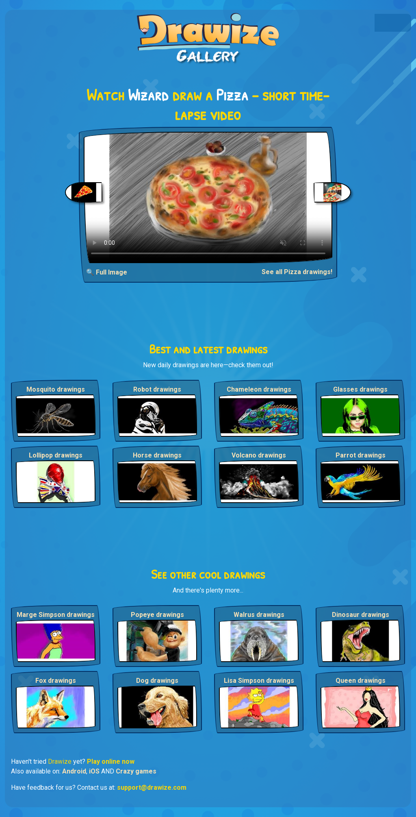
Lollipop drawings (55, 455)
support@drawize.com (151, 787)
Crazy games (136, 771)
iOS (94, 771)
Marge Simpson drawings (56, 615)
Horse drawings (157, 455)
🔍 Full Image (106, 272)
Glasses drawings (360, 389)
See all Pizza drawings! (297, 272)
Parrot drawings (361, 455)
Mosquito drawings (55, 389)
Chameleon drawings (259, 389)
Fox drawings (55, 680)
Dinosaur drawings (360, 615)
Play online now (110, 761)
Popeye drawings (157, 615)
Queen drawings (361, 680)
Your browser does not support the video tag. (208, 197)
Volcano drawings (259, 455)
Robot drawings (157, 389)
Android (74, 771)
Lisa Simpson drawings (259, 680)
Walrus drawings (259, 615)
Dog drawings (157, 680)
